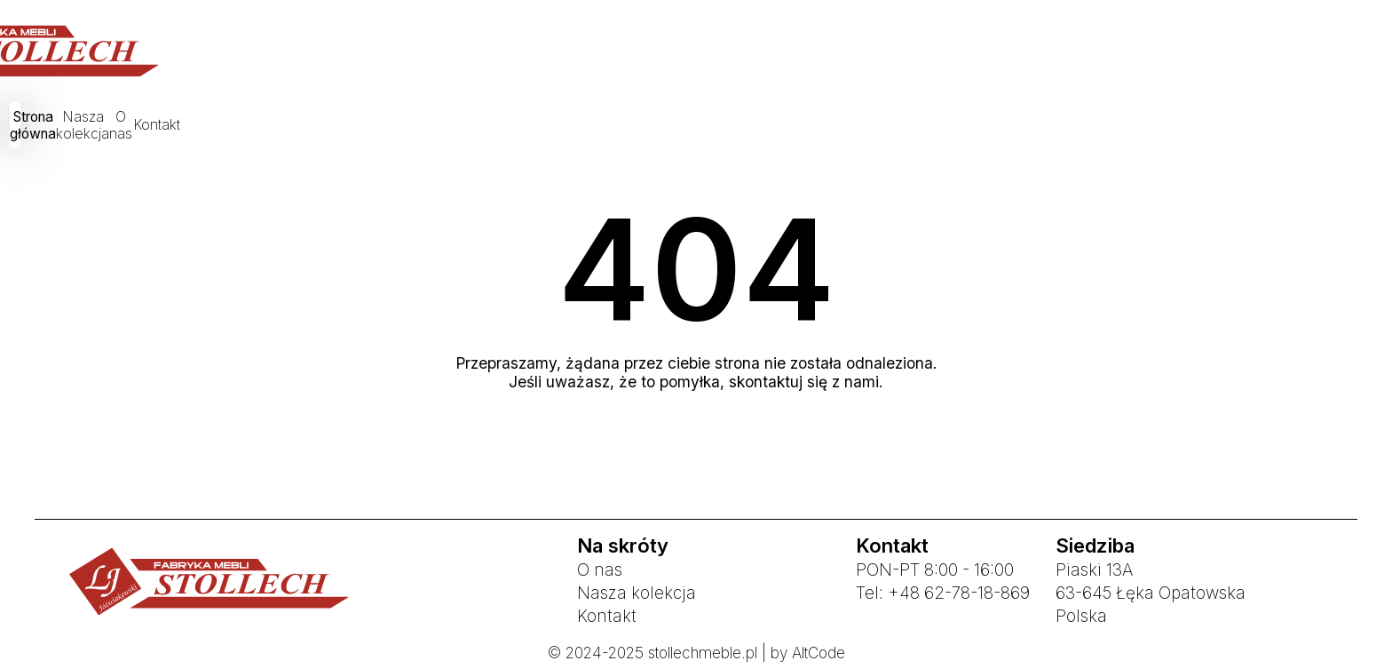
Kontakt (888, 127)
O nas (792, 127)
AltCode (818, 652)
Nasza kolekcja (671, 127)
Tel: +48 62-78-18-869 (943, 593)
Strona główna (524, 127)
